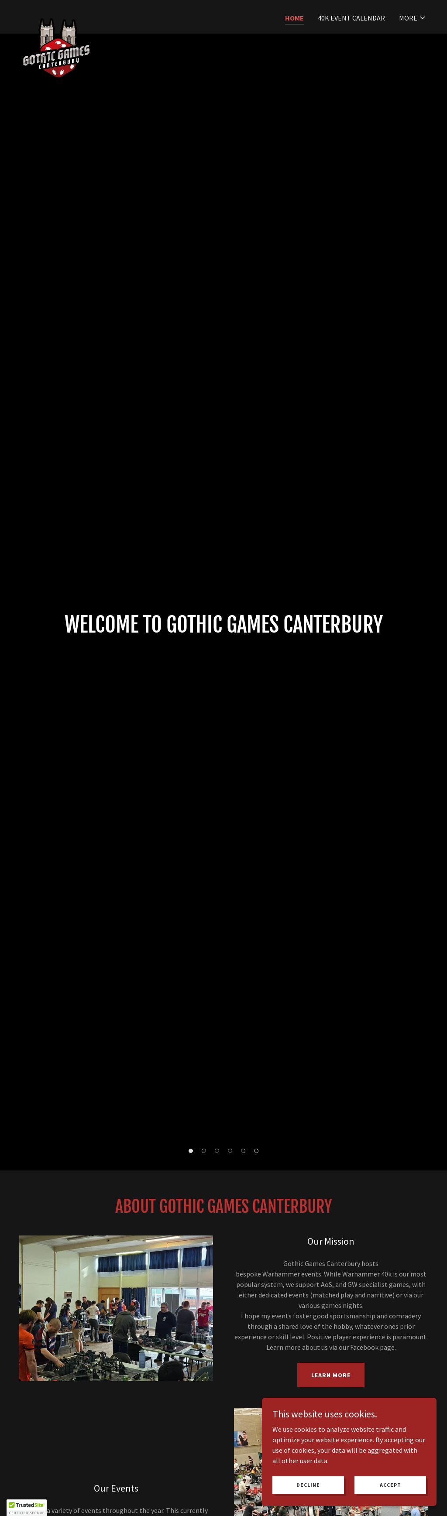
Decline (308, 1485)
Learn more (331, 1375)
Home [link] (294, 18)
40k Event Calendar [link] (351, 18)
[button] (412, 18)
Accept (390, 1485)
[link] (56, 15)
